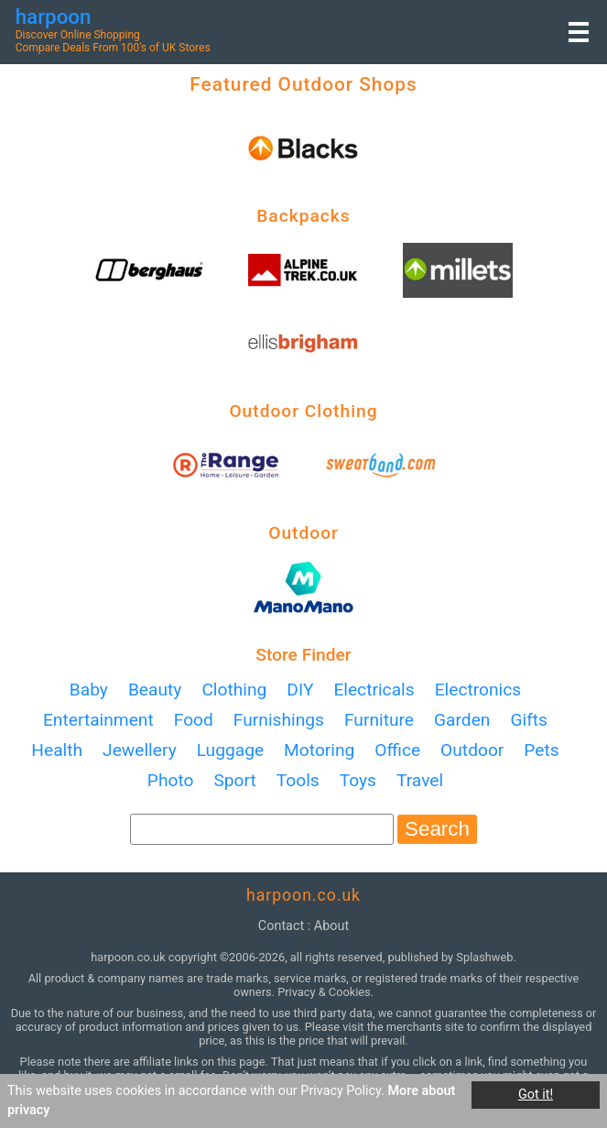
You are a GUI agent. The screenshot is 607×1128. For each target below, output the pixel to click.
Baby (89, 689)
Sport (234, 780)
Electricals (373, 689)
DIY (300, 689)
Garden (462, 719)
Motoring (319, 750)
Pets (541, 750)
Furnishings (278, 719)
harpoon (54, 16)
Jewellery (140, 750)
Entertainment (98, 719)
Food (193, 719)
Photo (170, 780)
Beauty (155, 689)
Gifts (528, 719)
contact (281, 926)
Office (397, 750)
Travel (419, 780)
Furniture (379, 719)
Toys (358, 780)
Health (56, 750)
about (331, 926)
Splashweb (484, 957)
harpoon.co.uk (303, 895)
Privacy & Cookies (324, 992)
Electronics (478, 689)
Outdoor (472, 750)
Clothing (233, 689)
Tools (298, 780)
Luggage (230, 750)
